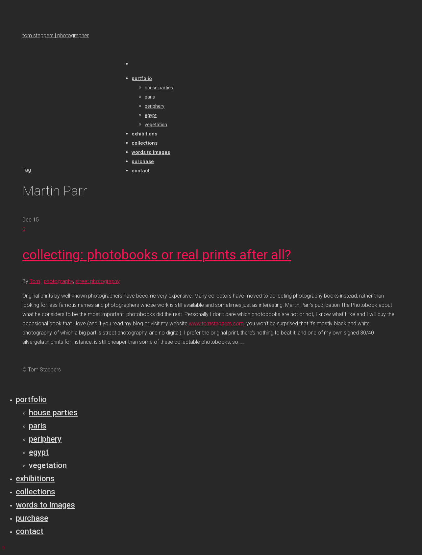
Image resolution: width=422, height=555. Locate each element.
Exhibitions (35, 478)
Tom (35, 281)
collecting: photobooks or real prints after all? (156, 255)
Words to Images (45, 505)
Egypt (39, 452)
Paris (37, 425)
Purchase (32, 518)
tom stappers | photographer (55, 35)
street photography (97, 281)
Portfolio (31, 399)
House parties (53, 412)
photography (58, 281)
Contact (29, 531)
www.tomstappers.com (216, 323)
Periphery (45, 439)
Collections (35, 491)
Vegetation (48, 465)
